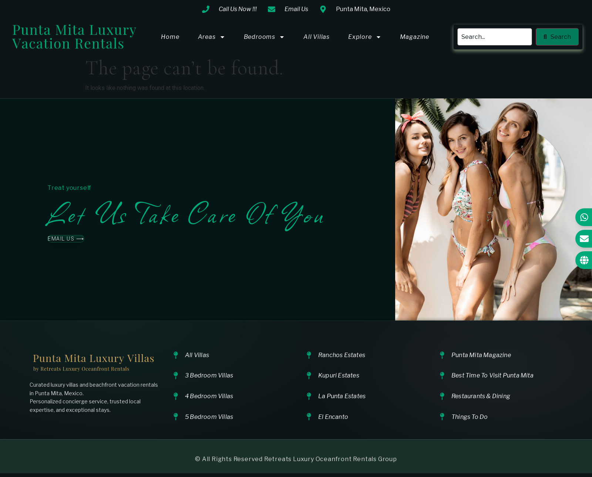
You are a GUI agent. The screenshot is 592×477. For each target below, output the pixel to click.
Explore (364, 37)
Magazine (414, 36)
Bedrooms (264, 37)
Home (170, 36)
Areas (211, 37)
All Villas (316, 36)
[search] (494, 37)
